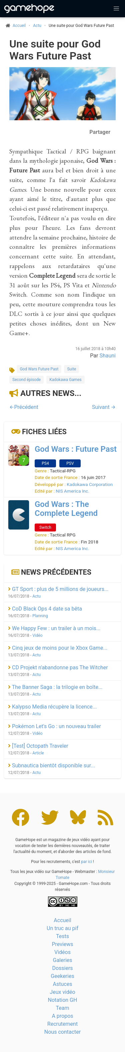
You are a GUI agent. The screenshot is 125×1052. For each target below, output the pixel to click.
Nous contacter (62, 1032)
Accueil (62, 920)
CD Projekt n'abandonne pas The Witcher (58, 667)
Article (38, 753)
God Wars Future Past (39, 369)
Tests (62, 936)
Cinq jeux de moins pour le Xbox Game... (57, 648)
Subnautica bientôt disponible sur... (51, 765)
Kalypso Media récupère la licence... (52, 707)
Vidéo (37, 635)
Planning (40, 616)
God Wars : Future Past (76, 449)
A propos (62, 1016)
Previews (62, 944)
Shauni (107, 355)
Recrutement (62, 1024)
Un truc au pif (62, 928)
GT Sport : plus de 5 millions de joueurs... (58, 589)
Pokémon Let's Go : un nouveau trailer (54, 726)
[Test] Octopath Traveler (38, 746)
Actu (37, 25)
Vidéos (62, 952)
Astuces (62, 984)
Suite (71, 369)
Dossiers (62, 968)
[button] (116, 8)
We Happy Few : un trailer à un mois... (54, 628)
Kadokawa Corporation (90, 484)
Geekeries (62, 976)
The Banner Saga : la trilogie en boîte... (55, 687)
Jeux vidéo (62, 992)
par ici (86, 861)
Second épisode (26, 379)
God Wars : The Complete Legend (66, 509)
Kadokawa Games (65, 379)
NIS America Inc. (72, 491)
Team (62, 1008)
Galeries (62, 960)
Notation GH (62, 1000)
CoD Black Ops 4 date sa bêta (45, 609)
